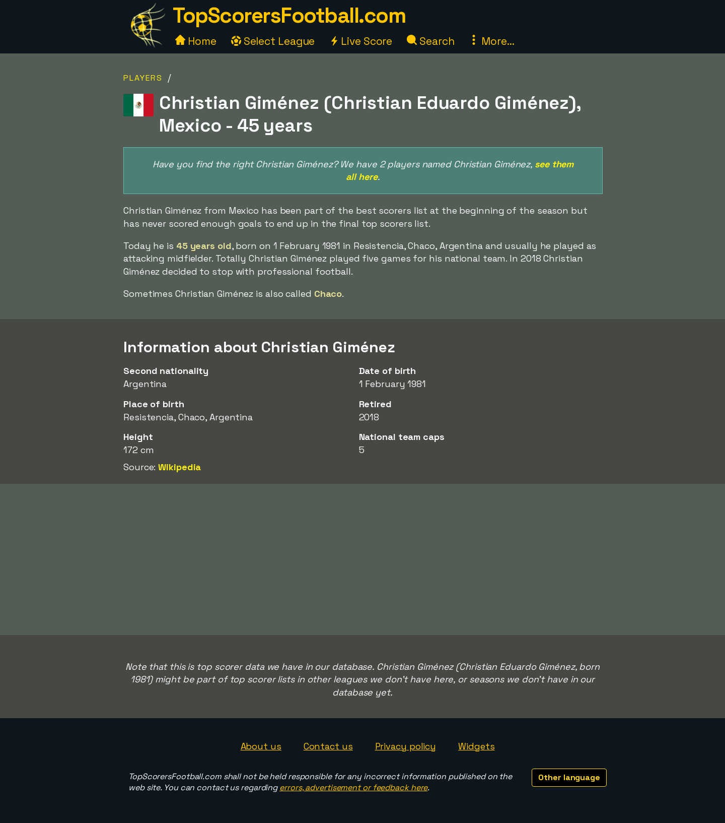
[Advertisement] (362, 559)
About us (261, 746)
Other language (569, 777)
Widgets (476, 746)
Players (143, 78)
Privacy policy (406, 746)
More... (491, 41)
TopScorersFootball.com (289, 15)
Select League (273, 41)
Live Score (360, 41)
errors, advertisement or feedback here (353, 787)
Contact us (328, 746)
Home (195, 41)
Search (430, 41)
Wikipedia (179, 467)
